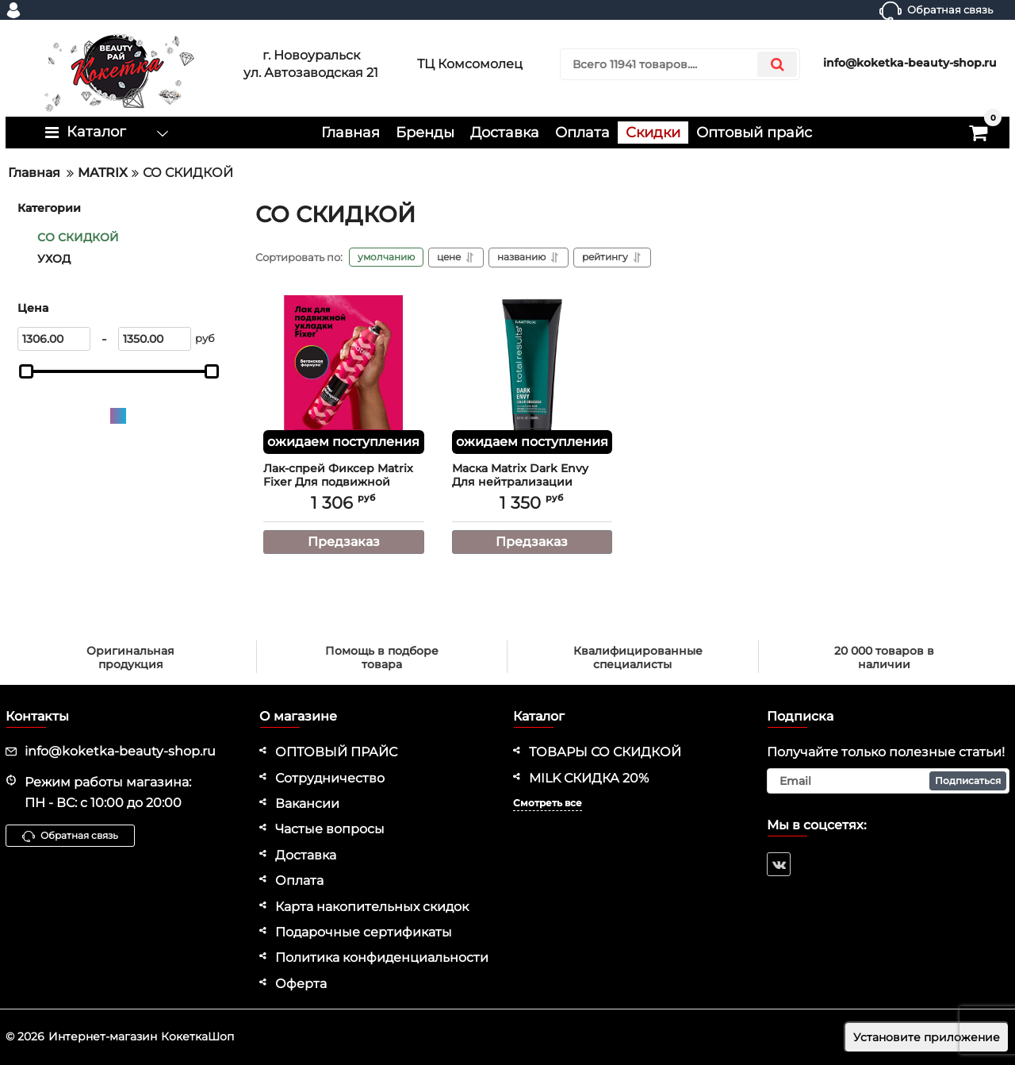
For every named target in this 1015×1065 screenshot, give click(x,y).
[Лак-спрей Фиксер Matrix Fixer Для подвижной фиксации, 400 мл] (343, 374)
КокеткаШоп (197, 1036)
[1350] (154, 339)
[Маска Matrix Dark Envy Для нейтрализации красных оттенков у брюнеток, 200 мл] (532, 374)
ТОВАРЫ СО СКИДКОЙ (605, 751)
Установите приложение (926, 1037)
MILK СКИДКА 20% (589, 778)
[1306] (53, 339)
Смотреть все (547, 803)
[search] (680, 64)
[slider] (26, 371)
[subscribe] (888, 781)
